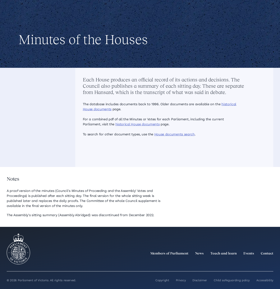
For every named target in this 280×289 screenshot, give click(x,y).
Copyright (162, 280)
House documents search (174, 134)
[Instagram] (243, 263)
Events (248, 253)
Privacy (181, 280)
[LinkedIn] (234, 263)
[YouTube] (261, 263)
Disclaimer (199, 280)
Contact (267, 253)
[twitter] (225, 263)
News (199, 253)
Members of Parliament (169, 253)
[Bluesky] (271, 263)
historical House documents (137, 124)
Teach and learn (223, 253)
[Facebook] (252, 263)
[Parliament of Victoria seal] (18, 249)
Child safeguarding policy (232, 280)
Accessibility (264, 280)
